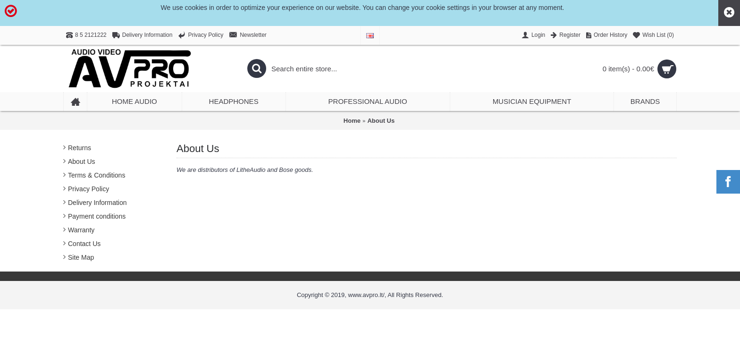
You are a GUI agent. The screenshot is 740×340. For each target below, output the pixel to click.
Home (352, 120)
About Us (381, 120)
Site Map (81, 257)
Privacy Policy (88, 189)
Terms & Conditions (96, 175)
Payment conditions (97, 216)
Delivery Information (97, 202)
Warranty (81, 230)
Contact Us (84, 243)
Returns (79, 148)
